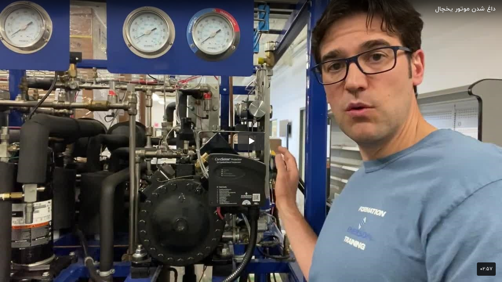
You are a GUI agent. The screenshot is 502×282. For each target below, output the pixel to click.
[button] (251, 141)
